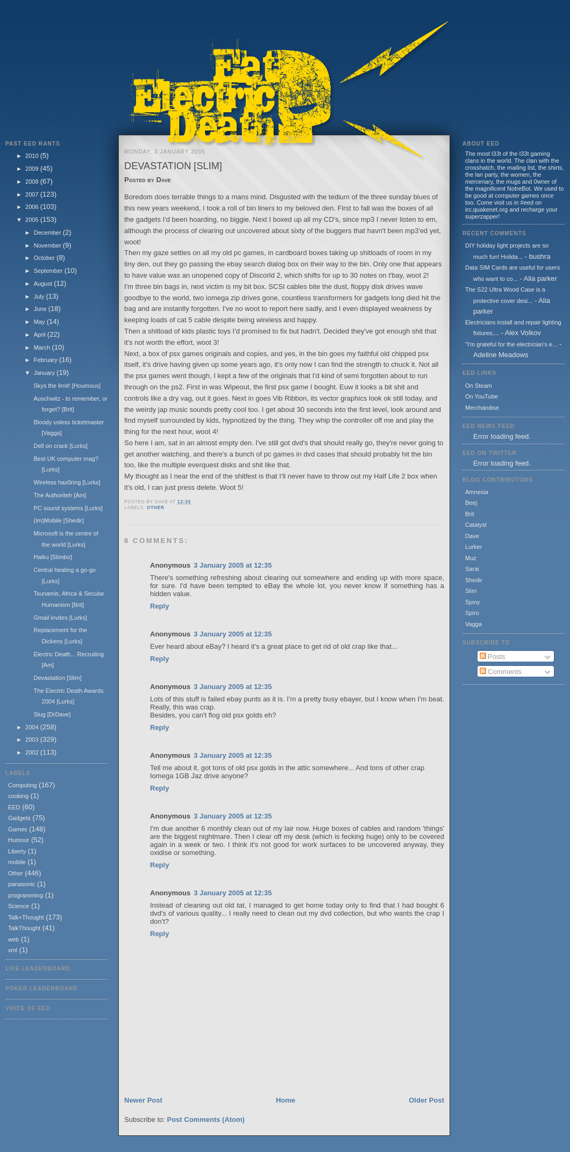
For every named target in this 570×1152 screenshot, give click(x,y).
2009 (32, 168)
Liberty (17, 851)
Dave (472, 536)
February (46, 360)
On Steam (478, 385)
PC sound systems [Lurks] (67, 508)
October (45, 258)
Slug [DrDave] (51, 714)
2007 (32, 194)
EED (14, 807)
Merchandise (482, 407)
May (40, 321)
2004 (32, 727)
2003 (32, 739)
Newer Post (143, 1100)
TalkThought (24, 928)
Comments (501, 672)
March (43, 347)
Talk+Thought (26, 917)
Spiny (472, 602)
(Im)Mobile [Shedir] (58, 520)
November (48, 245)
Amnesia (476, 492)
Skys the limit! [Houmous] (67, 385)
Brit (469, 514)
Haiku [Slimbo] (52, 557)
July (40, 296)
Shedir (473, 580)
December (48, 232)
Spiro (472, 613)
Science (18, 906)
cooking (18, 796)
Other (15, 873)
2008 (32, 181)
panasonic (21, 884)
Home (285, 1100)
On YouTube (481, 396)
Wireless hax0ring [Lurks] (66, 482)
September (49, 270)
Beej (471, 502)
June (41, 309)
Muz (470, 558)
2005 (32, 219)
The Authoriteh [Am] (59, 495)
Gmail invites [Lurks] (60, 617)
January (45, 372)
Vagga (473, 624)
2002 (32, 752)
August (44, 283)
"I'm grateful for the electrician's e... (511, 344)
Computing (22, 785)
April (40, 334)
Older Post (426, 1100)
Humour (18, 840)
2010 (32, 156)
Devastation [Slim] (57, 678)
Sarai (472, 569)
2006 (32, 207)
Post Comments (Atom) (206, 1119)
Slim (470, 591)
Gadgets (19, 818)
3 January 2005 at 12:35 (233, 565)
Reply (159, 606)
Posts (492, 657)
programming (25, 895)
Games (17, 829)
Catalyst (476, 524)
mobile (17, 862)
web (13, 939)
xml (12, 950)
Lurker (473, 547)
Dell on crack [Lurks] (60, 446)
